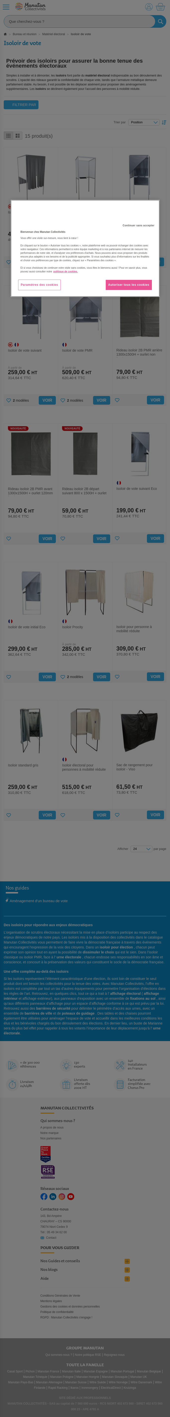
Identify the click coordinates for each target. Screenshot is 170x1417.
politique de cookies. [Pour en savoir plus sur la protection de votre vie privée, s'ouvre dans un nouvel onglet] (65, 271)
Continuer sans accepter (138, 225)
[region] (85, 248)
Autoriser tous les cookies (128, 285)
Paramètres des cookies (39, 285)
